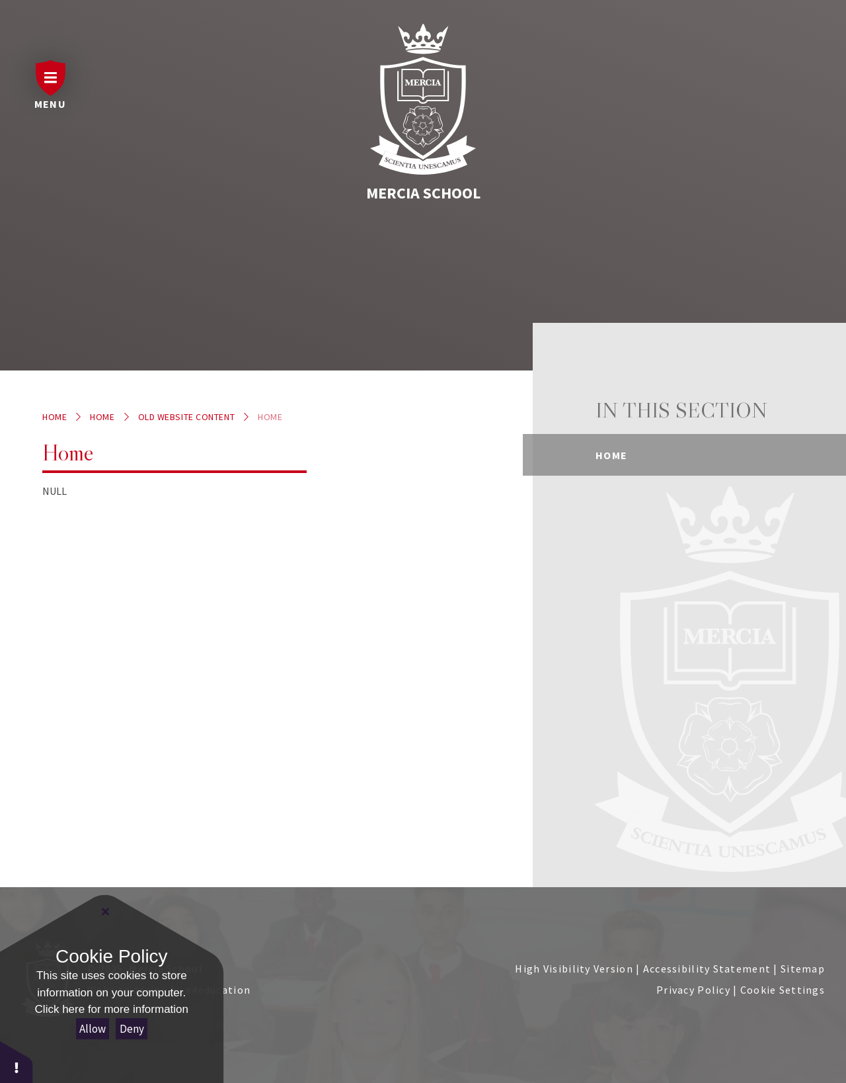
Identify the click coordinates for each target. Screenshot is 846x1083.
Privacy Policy (693, 989)
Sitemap (803, 968)
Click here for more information (111, 1009)
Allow (92, 1028)
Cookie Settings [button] (782, 989)
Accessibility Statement (707, 968)
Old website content (186, 417)
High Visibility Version (574, 968)
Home (54, 417)
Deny (132, 1028)
